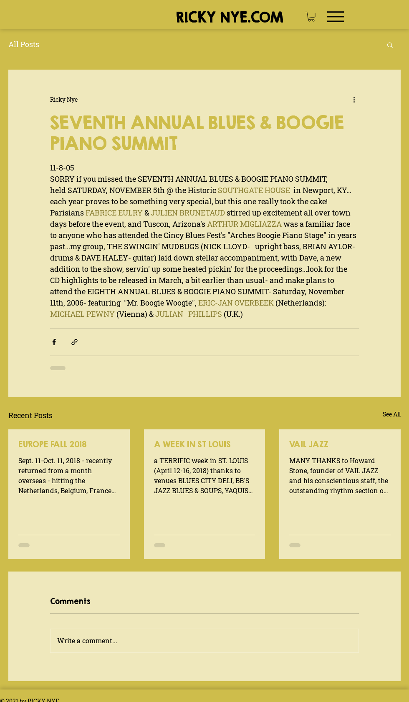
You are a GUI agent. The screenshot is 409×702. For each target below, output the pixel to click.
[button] (311, 17)
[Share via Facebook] (54, 342)
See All (392, 414)
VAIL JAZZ (308, 444)
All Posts (23, 44)
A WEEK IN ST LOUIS (192, 444)
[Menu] (335, 16)
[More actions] (354, 100)
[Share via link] (74, 342)
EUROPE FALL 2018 (52, 444)
